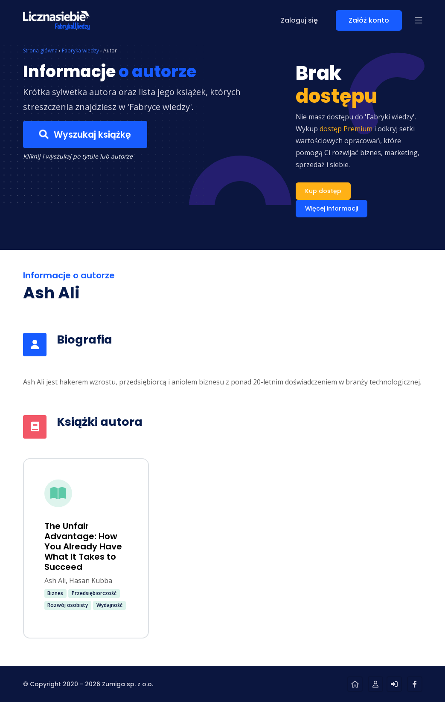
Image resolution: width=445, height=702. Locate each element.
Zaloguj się (299, 20)
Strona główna (40, 50)
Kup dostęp (323, 191)
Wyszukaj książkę (85, 135)
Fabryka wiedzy (80, 50)
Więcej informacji (331, 208)
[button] (419, 20)
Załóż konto (369, 20)
